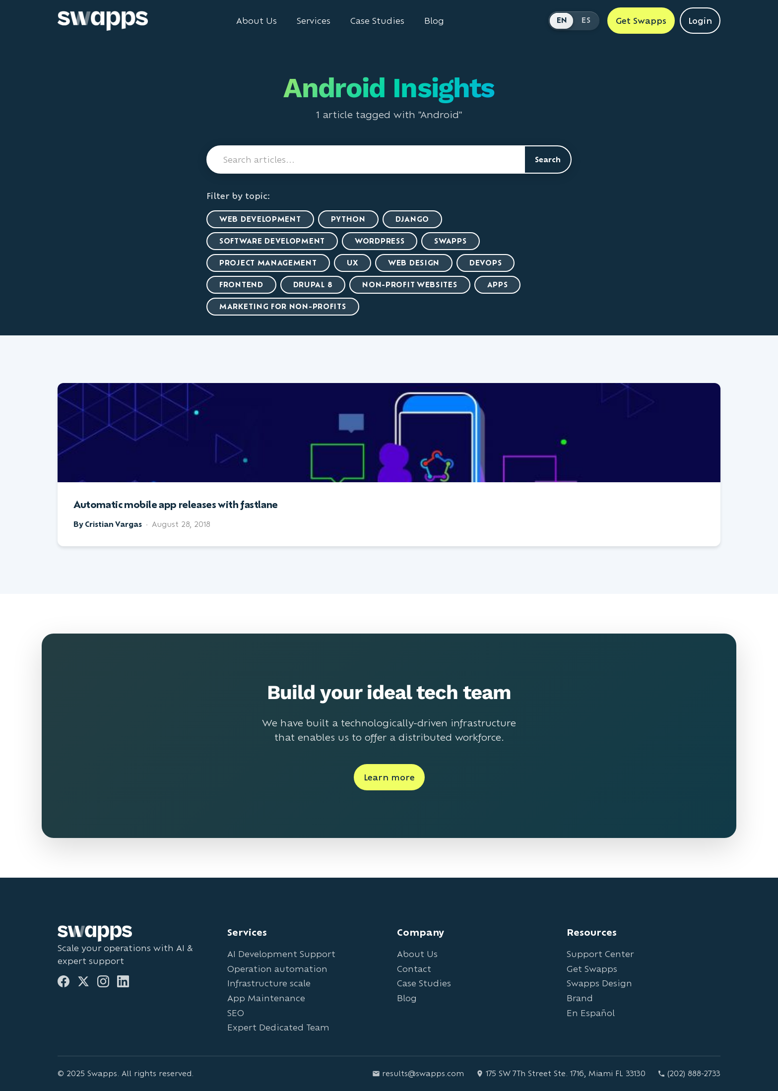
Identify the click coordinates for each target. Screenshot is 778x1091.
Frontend (241, 284)
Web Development (260, 219)
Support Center (600, 954)
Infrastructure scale (269, 983)
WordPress (379, 241)
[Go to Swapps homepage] (103, 21)
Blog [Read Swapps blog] (434, 21)
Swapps (450, 241)
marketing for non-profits (282, 306)
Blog (407, 998)
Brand (580, 998)
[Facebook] (63, 981)
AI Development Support (281, 954)
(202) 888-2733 (688, 1073)
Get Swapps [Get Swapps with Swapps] (641, 20)
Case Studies (424, 983)
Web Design (414, 262)
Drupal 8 (313, 284)
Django (412, 219)
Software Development (272, 241)
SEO (235, 1013)
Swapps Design (599, 983)
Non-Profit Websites (409, 284)
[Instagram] (103, 981)
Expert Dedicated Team (278, 1027)
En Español (591, 1013)
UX (352, 262)
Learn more (389, 777)
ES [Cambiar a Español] (586, 20)
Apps (497, 284)
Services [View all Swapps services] (313, 21)
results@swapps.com (418, 1073)
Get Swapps (592, 968)
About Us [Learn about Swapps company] (256, 21)
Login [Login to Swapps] (700, 20)
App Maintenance (266, 998)
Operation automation (277, 968)
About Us (417, 954)
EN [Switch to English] (562, 20)
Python (348, 219)
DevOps (485, 262)
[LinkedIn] (123, 981)
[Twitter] (83, 981)
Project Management (268, 262)
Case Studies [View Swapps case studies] (377, 21)
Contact (414, 968)
